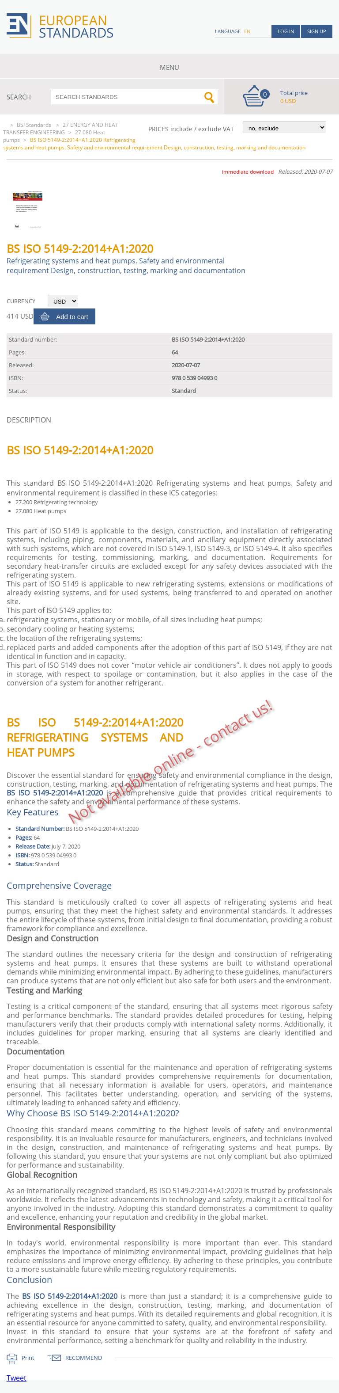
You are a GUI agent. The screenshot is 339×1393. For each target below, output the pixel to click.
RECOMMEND (83, 1358)
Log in (286, 31)
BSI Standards (35, 125)
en (247, 31)
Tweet (16, 1378)
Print (28, 1358)
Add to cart (72, 316)
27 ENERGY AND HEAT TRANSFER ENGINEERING (60, 128)
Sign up (316, 31)
